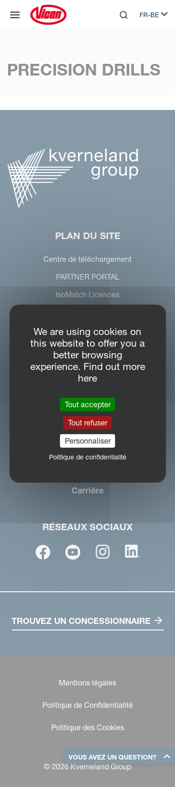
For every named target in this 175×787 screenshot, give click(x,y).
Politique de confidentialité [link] (87, 457)
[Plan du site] (15, 15)
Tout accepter (88, 404)
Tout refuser (87, 422)
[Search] (123, 15)
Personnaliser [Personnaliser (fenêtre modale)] (88, 440)
